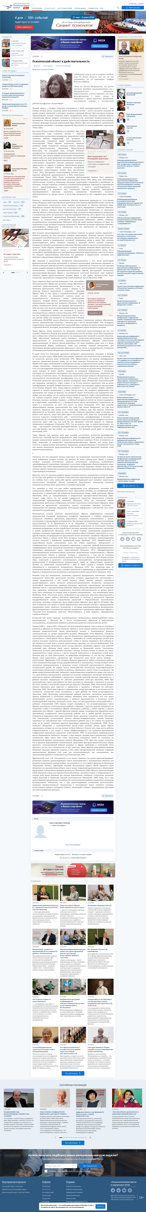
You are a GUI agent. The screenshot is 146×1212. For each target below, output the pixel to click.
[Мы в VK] (128, 539)
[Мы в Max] (139, 539)
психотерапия (47, 66)
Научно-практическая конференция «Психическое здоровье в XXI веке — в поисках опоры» (130, 288)
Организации (80, 8)
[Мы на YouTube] (133, 539)
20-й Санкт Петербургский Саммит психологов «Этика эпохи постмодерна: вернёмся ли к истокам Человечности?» (129, 237)
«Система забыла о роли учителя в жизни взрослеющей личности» (125, 1113)
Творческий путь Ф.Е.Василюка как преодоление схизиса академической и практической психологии (100, 1002)
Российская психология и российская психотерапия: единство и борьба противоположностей (70, 1050)
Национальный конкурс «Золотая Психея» (16, 1192)
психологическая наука (63, 66)
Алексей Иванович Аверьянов (130, 56)
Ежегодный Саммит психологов (12, 1186)
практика (37, 66)
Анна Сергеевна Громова (45, 69)
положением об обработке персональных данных (131, 559)
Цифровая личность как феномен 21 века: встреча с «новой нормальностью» (90, 1114)
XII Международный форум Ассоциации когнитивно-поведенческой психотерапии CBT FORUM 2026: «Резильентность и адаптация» (130, 203)
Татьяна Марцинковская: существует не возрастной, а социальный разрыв (43, 1049)
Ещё (101, 8)
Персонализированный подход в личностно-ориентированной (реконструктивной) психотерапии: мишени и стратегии (72, 953)
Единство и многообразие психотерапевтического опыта (72, 906)
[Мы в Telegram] (122, 539)
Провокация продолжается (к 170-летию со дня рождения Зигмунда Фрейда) (14, 106)
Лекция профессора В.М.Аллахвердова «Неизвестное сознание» (16, 1114)
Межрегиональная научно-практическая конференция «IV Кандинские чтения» (128, 303)
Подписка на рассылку (73, 1186)
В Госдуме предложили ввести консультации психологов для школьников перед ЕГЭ (13, 95)
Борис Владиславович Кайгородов (134, 115)
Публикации (37, 8)
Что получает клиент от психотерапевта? (41, 1000)
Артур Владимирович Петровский (134, 94)
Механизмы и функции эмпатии (99, 905)
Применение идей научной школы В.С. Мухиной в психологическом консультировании (45, 907)
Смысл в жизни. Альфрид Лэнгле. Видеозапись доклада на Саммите (53, 1113)
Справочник (93, 8)
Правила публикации (73, 1195)
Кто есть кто (50, 8)
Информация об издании (74, 1192)
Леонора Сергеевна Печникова (133, 103)
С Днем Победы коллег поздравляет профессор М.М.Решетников (15, 85)
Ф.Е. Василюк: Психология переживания (97, 950)
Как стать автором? (73, 845)
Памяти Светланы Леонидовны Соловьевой (13, 76)
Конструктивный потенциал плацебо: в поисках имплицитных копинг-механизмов (100, 1049)
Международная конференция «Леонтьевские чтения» (128, 480)
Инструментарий (65, 8)
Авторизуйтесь (65, 858)
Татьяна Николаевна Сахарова (133, 139)
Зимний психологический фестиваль (14, 1189)
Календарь (45, 1201)
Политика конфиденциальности (77, 1201)
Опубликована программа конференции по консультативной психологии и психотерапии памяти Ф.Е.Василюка (72, 1003)
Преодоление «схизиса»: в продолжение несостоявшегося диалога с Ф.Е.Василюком (44, 951)
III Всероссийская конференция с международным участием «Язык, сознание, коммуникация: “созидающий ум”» (129, 220)
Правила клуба (71, 1198)
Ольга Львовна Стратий (131, 127)
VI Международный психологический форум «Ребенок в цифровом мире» (130, 253)
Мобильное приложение (74, 1189)
